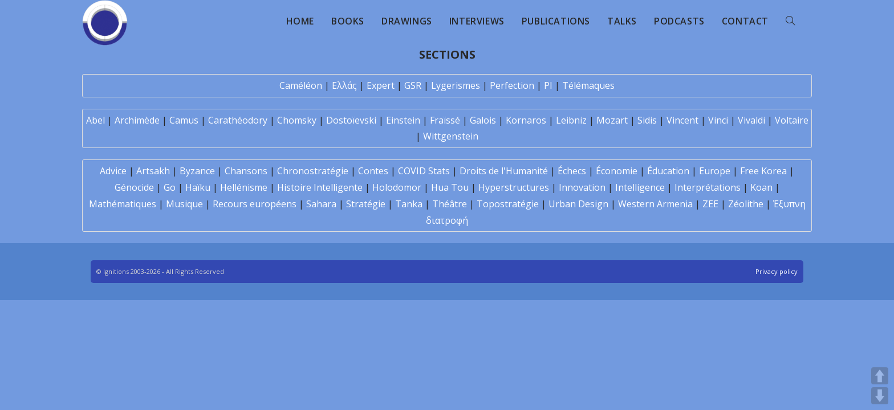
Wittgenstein (450, 136)
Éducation (668, 171)
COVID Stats (424, 171)
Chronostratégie (312, 171)
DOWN (879, 395)
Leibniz (571, 120)
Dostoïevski (351, 120)
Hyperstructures (513, 187)
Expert (381, 85)
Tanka (408, 204)
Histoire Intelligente (320, 187)
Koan (761, 187)
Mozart (612, 120)
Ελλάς (344, 85)
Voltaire (791, 120)
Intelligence (640, 187)
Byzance (197, 171)
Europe (714, 171)
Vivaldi (751, 120)
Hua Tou (450, 187)
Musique (184, 204)
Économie (616, 171)
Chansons (246, 171)
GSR (412, 85)
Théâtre (449, 204)
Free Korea (763, 171)
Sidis (647, 120)
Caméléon (300, 85)
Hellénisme (243, 187)
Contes (373, 171)
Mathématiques (122, 204)
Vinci (718, 120)
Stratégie (365, 204)
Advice (113, 171)
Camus (183, 120)
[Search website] (790, 21)
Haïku (197, 187)
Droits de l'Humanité (504, 171)
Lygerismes (455, 85)
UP (879, 375)
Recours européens (254, 204)
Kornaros (526, 120)
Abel (95, 120)
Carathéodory (237, 120)
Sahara (321, 204)
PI (548, 85)
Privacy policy (776, 271)
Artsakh (153, 171)
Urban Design (578, 204)
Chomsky (296, 120)
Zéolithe (745, 204)
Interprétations (707, 187)
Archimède (137, 120)
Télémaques (588, 85)
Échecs (572, 171)
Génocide (134, 187)
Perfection (512, 85)
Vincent (682, 120)
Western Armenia (655, 204)
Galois (483, 120)
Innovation (582, 187)
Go (170, 187)
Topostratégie (508, 204)
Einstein (403, 120)
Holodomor (396, 187)
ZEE (710, 204)
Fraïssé (445, 120)
